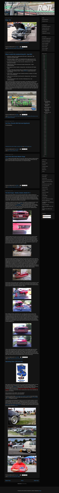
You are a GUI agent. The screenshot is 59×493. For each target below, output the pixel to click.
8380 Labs (44, 161)
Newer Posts (7, 480)
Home (22, 480)
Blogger (40, 490)
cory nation (10, 476)
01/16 (45, 151)
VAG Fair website (35, 397)
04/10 (45, 135)
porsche (14, 150)
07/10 (45, 117)
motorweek (29, 116)
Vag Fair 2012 (44, 31)
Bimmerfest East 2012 (45, 29)
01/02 (45, 154)
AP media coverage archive (46, 38)
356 (8, 150)
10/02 (45, 86)
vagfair (19, 476)
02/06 (45, 147)
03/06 (45, 142)
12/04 (45, 74)
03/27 (45, 138)
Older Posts (36, 480)
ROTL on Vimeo (44, 46)
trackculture (21, 48)
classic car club (12, 116)
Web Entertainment (45, 19)
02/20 (45, 144)
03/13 (45, 140)
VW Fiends (44, 164)
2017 (44, 60)
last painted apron (18, 205)
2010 (44, 156)
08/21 (45, 94)
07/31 (45, 98)
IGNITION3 (26, 146)
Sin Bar (43, 171)
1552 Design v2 (44, 197)
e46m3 (15, 48)
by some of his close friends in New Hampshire (13, 404)
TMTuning (43, 190)
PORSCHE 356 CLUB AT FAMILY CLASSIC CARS (13, 146)
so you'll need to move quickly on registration (22, 396)
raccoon (16, 358)
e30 (11, 358)
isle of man (17, 116)
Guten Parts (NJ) (44, 187)
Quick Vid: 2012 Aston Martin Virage (15, 156)
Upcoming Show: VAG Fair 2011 (14, 361)
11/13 (45, 78)
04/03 (45, 136)
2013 (44, 66)
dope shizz (12, 48)
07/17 (45, 116)
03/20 (45, 139)
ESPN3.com (26, 70)
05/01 (45, 131)
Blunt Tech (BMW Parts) (46, 200)
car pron (11, 150)
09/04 (45, 91)
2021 (44, 55)
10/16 (45, 83)
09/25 (45, 87)
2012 (44, 67)
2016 (44, 62)
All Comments (45, 217)
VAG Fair (14, 386)
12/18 (45, 71)
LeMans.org (24, 111)
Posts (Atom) (24, 483)
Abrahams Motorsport (45, 204)
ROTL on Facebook (45, 43)
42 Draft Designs (44, 195)
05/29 (45, 125)
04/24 (45, 132)
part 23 (13, 358)
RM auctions (33, 116)
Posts (44, 215)
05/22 (45, 127)
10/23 (45, 82)
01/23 (45, 150)
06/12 (45, 123)
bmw (9, 48)
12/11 (45, 72)
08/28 (45, 93)
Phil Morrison (22, 42)
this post (18, 204)
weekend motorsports (11, 117)
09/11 (45, 90)
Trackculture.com (26, 42)
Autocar (6, 158)
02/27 (45, 143)
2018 (44, 59)
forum (8, 398)
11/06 (45, 79)
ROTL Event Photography (46, 41)
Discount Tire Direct (45, 192)
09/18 (45, 89)
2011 (44, 68)
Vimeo (30, 146)
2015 (44, 63)
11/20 (45, 76)
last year (16, 405)
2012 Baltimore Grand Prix (46, 26)
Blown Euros (44, 169)
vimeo (17, 150)
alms (9, 116)
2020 (44, 56)
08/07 (45, 97)
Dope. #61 (8, 20)
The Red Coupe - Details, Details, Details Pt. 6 (17, 192)
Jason (22, 203)
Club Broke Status (45, 166)
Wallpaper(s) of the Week (46, 33)
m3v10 (18, 48)
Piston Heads (44, 176)
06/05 (45, 124)
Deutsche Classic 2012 (45, 28)
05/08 (45, 129)
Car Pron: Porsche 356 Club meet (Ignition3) (17, 123)
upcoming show (14, 476)
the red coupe (20, 358)
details (9, 358)
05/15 (45, 128)
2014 (44, 64)
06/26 (45, 120)
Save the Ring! (44, 178)
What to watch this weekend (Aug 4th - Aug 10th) (18, 54)
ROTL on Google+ (45, 48)
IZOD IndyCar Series (23, 116)
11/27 (45, 75)
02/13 (45, 146)
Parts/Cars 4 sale (45, 21)
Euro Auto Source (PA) (45, 185)
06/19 (45, 121)
